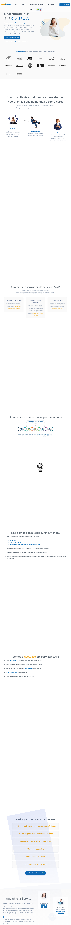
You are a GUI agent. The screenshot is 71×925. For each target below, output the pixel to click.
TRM (63, 920)
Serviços (23, 4)
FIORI (60, 920)
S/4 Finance (44, 797)
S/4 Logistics (60, 918)
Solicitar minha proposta (12, 37)
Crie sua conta (65, 4)
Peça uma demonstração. (21, 41)
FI (47, 797)
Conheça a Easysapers (36, 4)
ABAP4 (64, 918)
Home (16, 4)
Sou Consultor (51, 4)
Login (30, 9)
